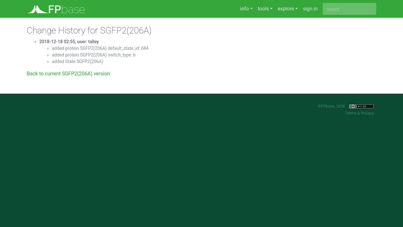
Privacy (367, 113)
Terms (350, 113)
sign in (310, 9)
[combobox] (349, 9)
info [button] (244, 9)
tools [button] (263, 9)
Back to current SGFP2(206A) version (68, 74)
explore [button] (286, 9)
